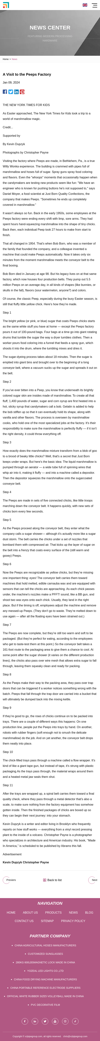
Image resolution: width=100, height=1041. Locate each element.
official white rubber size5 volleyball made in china (45, 996)
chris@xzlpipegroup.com (75, 1036)
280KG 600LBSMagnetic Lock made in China (45, 962)
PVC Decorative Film (45, 1004)
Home (6, 59)
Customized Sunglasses (45, 953)
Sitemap (47, 921)
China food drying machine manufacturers (45, 979)
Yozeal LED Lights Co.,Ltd (45, 970)
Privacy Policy (73, 921)
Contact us (24, 921)
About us (30, 912)
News (73, 912)
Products (53, 912)
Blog (89, 912)
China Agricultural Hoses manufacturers (45, 945)
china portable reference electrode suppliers (45, 987)
